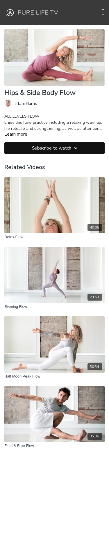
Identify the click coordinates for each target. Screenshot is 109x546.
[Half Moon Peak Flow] (54, 376)
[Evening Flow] (54, 307)
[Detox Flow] (54, 237)
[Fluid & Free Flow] (54, 446)
